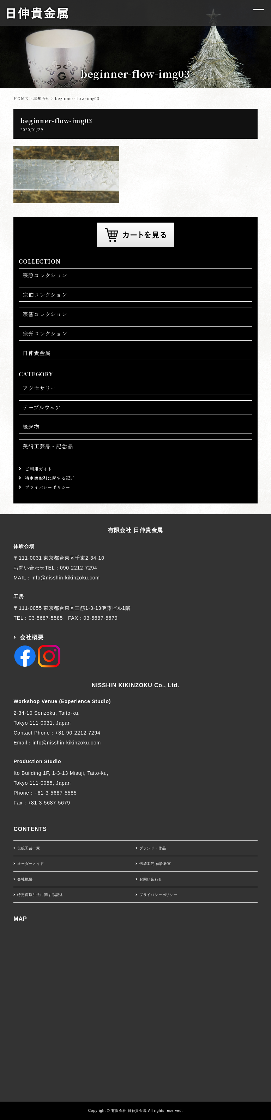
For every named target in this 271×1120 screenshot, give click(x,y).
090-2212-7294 (78, 568)
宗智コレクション (45, 314)
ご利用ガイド (38, 469)
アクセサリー (39, 387)
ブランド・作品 (152, 848)
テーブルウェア (42, 407)
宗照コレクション (45, 275)
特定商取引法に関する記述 (40, 895)
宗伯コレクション (45, 294)
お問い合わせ (150, 879)
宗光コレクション (45, 333)
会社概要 (31, 637)
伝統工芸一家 (28, 848)
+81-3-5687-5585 (56, 793)
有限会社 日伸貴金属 (135, 530)
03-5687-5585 (46, 618)
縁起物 (31, 426)
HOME (20, 98)
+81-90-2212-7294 (77, 733)
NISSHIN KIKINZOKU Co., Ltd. (135, 685)
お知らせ (41, 98)
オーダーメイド (30, 864)
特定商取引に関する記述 (50, 478)
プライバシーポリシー (47, 487)
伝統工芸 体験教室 (155, 864)
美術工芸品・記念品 (48, 446)
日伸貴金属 (36, 352)
